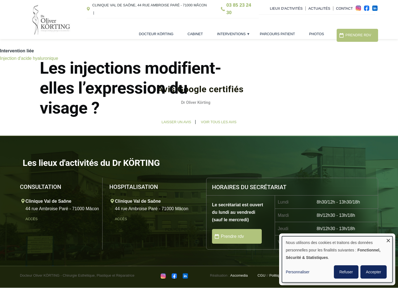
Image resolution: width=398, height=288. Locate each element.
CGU (261, 275)
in (376, 10)
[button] (39, 118)
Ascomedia (239, 275)
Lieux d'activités (286, 8)
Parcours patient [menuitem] (277, 34)
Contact (344, 8)
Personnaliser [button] (298, 272)
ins (360, 10)
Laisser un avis (176, 122)
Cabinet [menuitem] (195, 34)
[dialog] (337, 259)
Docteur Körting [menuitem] (156, 34)
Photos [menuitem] (316, 34)
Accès (32, 219)
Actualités (319, 8)
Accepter (373, 272)
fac (368, 10)
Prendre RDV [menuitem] (358, 35)
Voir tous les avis (219, 122)
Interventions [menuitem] (230, 36)
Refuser (346, 272)
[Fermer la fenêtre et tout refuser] (388, 239)
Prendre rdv (232, 236)
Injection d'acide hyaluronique (29, 58)
